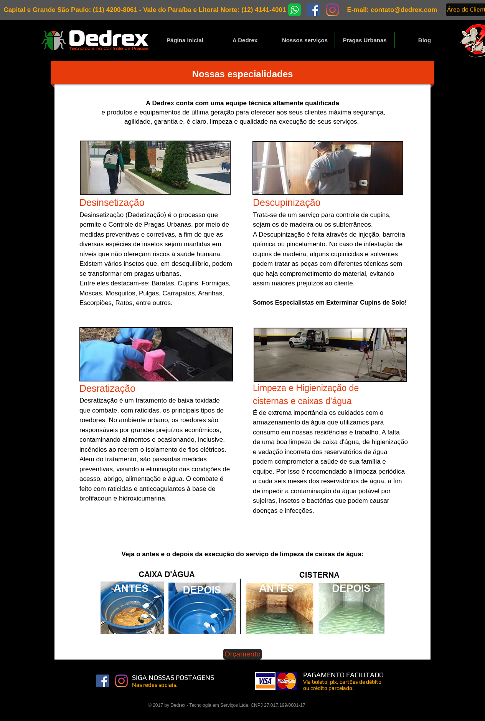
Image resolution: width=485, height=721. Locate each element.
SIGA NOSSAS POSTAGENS (174, 677)
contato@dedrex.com (404, 9)
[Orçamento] (242, 654)
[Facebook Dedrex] (102, 681)
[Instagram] (121, 681)
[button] (305, 40)
